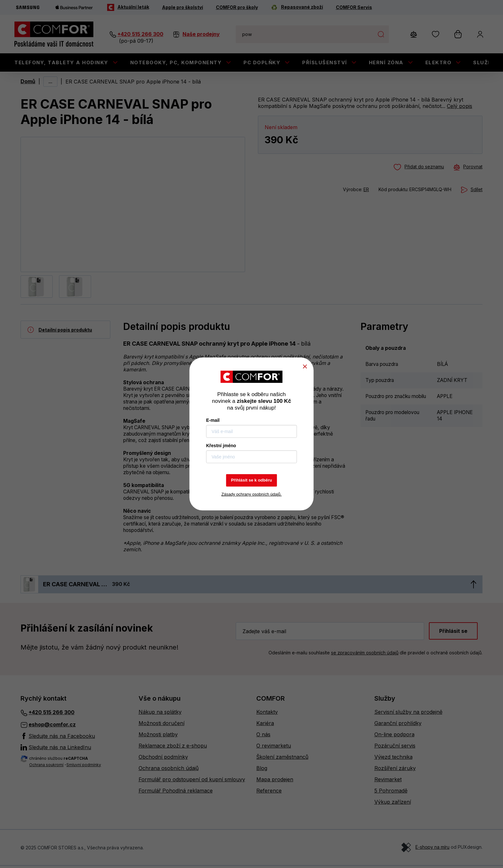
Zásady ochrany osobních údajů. (251, 494)
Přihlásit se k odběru (251, 480)
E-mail (213, 420)
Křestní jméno (221, 445)
